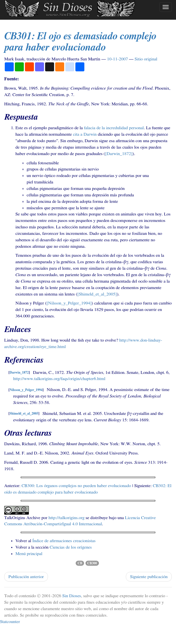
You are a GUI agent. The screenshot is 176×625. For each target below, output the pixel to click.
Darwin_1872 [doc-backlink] (19, 372)
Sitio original (146, 59)
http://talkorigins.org (66, 517)
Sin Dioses (71, 596)
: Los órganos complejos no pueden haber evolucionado (76, 485)
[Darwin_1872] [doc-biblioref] (119, 153)
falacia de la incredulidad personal (114, 128)
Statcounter (10, 621)
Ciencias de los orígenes (71, 547)
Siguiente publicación (149, 576)
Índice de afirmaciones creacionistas (63, 540)
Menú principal (28, 553)
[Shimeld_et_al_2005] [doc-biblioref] (97, 294)
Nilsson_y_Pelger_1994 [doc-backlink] (26, 390)
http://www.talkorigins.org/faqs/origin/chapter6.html (59, 378)
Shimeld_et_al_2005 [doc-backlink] (24, 413)
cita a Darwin (85, 134)
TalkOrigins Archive (22, 517)
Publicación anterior (26, 576)
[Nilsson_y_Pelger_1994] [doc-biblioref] (69, 303)
